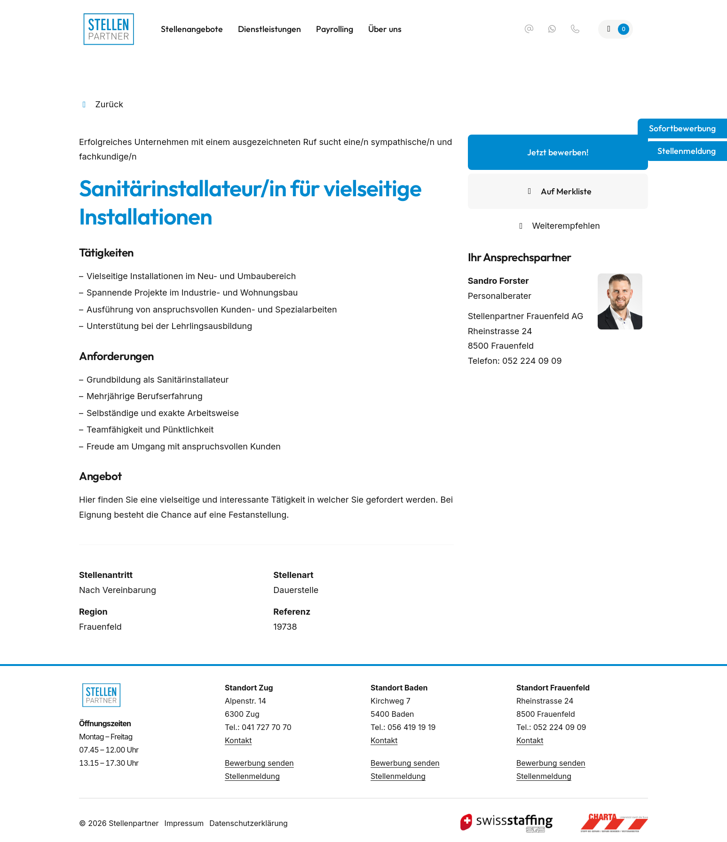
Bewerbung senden (259, 763)
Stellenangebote (192, 29)
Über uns (385, 29)
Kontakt (238, 740)
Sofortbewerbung (682, 128)
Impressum (184, 823)
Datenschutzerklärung (248, 823)
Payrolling (334, 29)
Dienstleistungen (269, 29)
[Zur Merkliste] (615, 29)
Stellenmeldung (252, 776)
